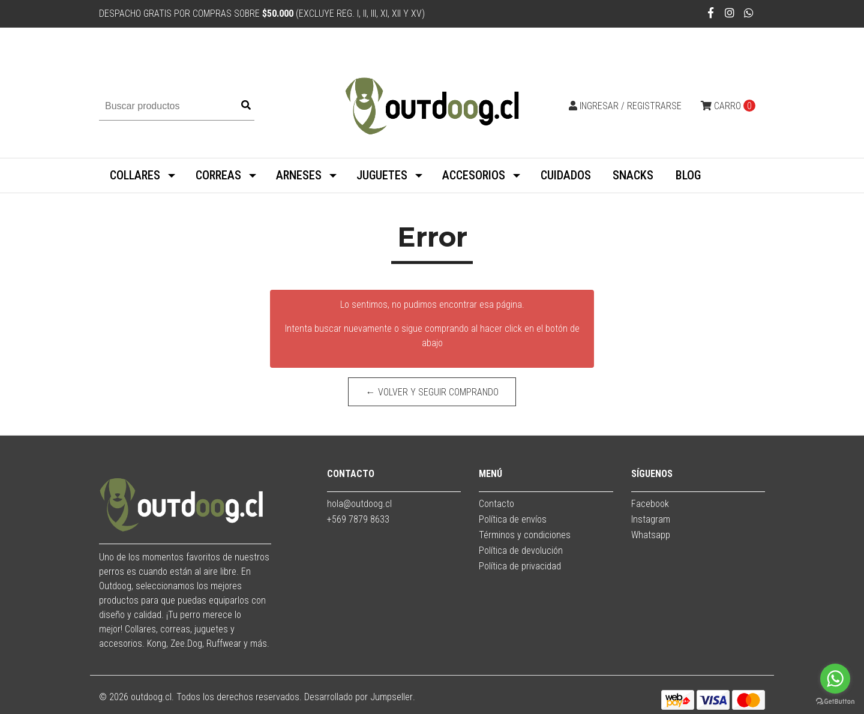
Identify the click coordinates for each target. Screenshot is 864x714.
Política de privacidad (520, 566)
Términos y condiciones (525, 535)
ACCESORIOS (473, 175)
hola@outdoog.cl (359, 503)
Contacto (496, 503)
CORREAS (218, 175)
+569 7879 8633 (358, 519)
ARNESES (299, 175)
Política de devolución (521, 550)
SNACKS (633, 175)
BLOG (688, 175)
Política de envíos (513, 519)
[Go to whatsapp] (835, 679)
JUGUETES (381, 175)
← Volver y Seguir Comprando (432, 392)
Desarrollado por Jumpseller (358, 697)
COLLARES (135, 175)
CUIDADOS (566, 175)
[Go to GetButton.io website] (835, 702)
